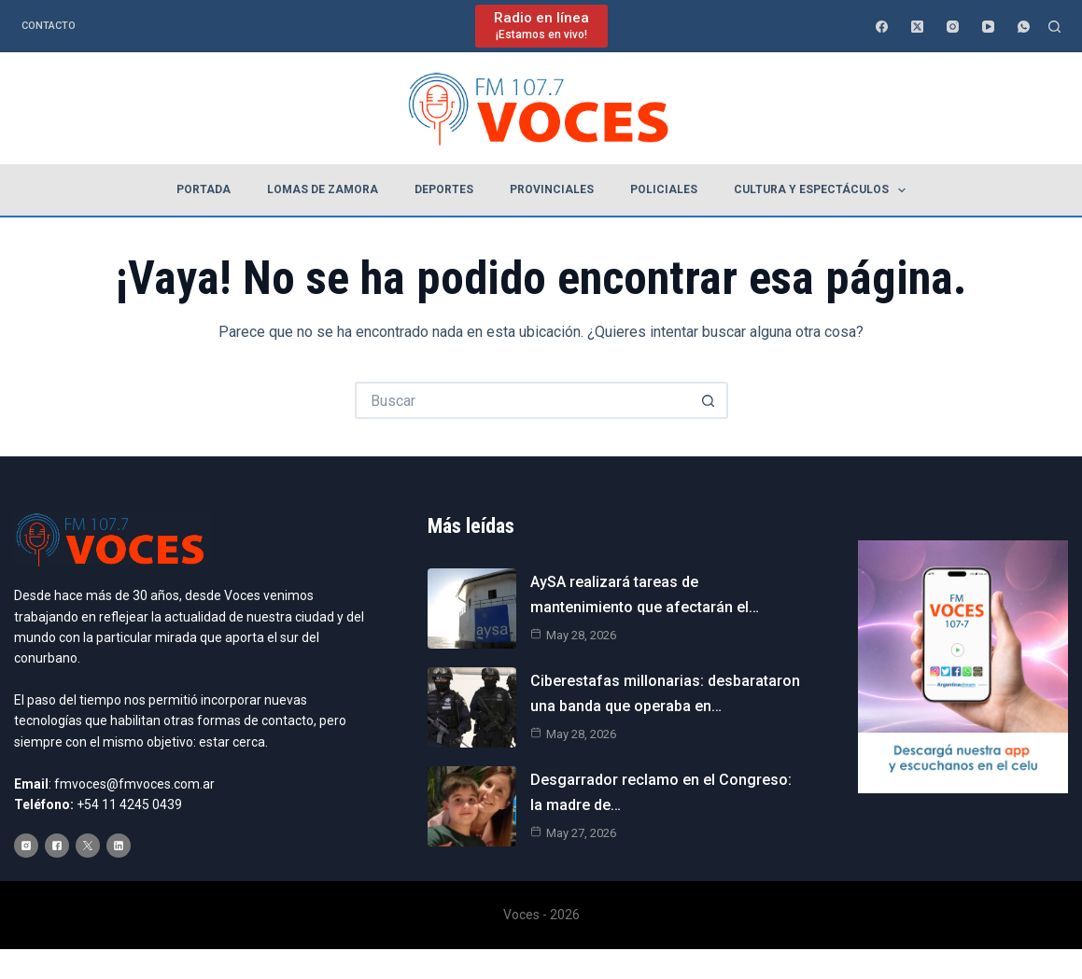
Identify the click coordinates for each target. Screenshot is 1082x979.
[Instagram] (953, 27)
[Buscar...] (523, 400)
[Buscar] (1054, 27)
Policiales (663, 189)
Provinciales (552, 189)
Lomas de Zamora (322, 189)
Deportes (444, 189)
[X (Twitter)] (917, 27)
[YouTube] (988, 27)
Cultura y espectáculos (823, 190)
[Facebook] (882, 27)
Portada (203, 189)
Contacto (48, 26)
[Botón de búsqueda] (709, 400)
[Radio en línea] (541, 26)
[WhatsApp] (1024, 27)
